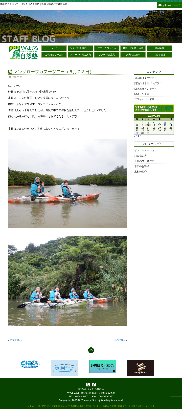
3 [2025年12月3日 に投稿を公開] (148, 122)
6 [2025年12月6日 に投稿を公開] (165, 122)
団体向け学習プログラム (148, 83)
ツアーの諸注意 (107, 54)
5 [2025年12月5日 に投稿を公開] (159, 122)
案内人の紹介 (133, 54)
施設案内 (159, 48)
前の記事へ (16, 340)
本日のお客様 (141, 166)
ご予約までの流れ (54, 54)
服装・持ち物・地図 (133, 48)
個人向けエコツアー (145, 78)
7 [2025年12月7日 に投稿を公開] (170, 122)
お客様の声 (140, 155)
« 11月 (138, 136)
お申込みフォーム (170, 5)
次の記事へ (119, 340)
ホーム (54, 48)
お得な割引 (159, 54)
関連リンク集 (141, 94)
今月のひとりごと (144, 161)
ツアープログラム (106, 48)
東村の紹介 (140, 171)
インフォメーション (145, 150)
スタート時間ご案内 (80, 54)
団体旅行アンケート (145, 88)
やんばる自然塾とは (80, 48)
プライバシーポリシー (146, 99)
